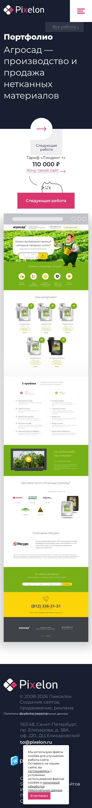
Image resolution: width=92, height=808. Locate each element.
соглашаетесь (39, 771)
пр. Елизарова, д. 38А (44, 730)
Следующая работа (46, 147)
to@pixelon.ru (36, 742)
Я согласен (39, 795)
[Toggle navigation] (81, 11)
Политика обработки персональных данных (36, 713)
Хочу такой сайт (43, 170)
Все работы (64, 26)
